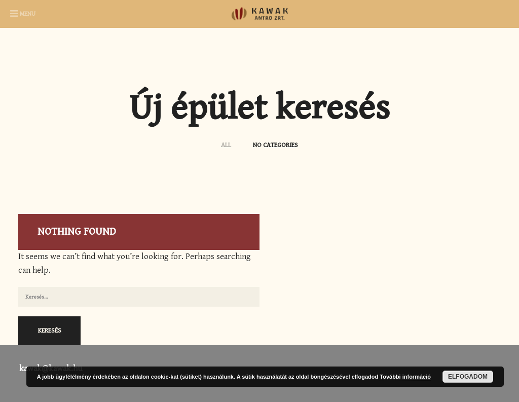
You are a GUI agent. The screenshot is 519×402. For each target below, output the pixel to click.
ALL (227, 145)
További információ (405, 377)
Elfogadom (468, 376)
